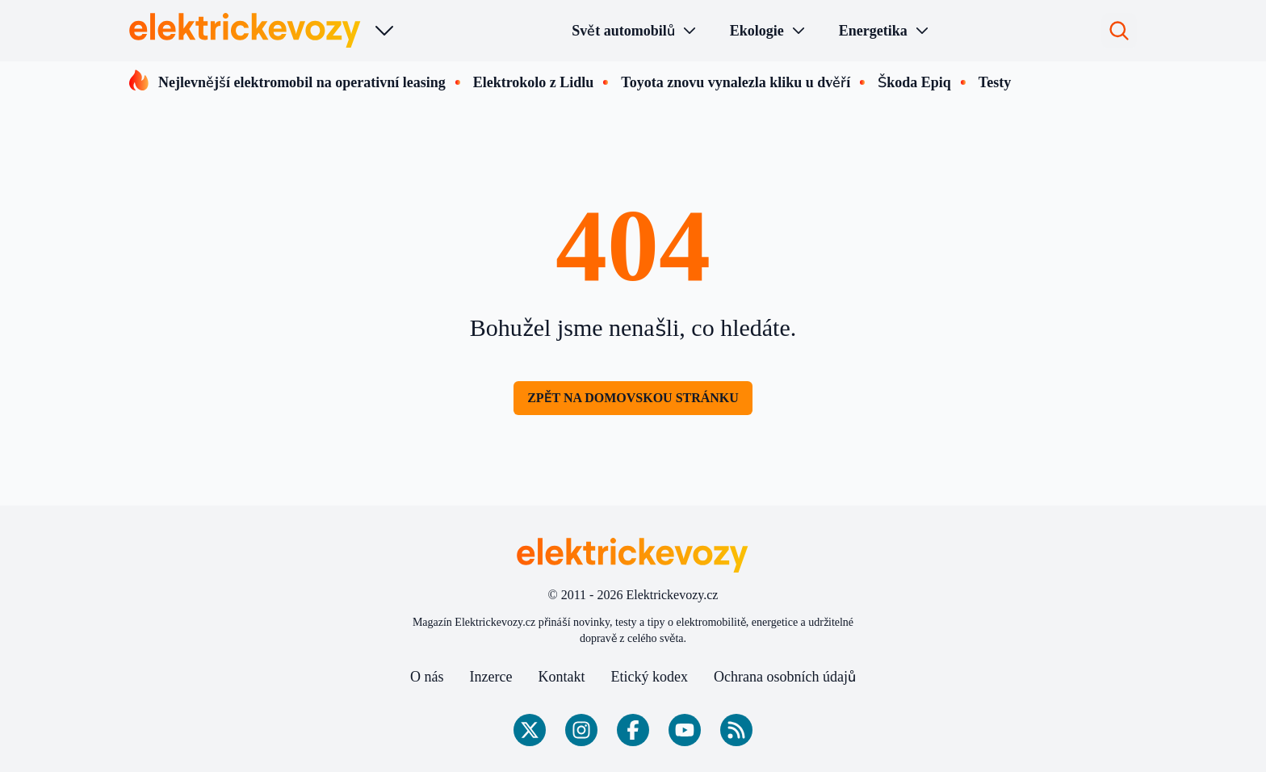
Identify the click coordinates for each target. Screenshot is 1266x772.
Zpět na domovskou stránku (633, 398)
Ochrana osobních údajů (785, 677)
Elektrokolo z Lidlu (533, 82)
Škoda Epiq (914, 82)
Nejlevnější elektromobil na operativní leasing (302, 82)
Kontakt (562, 677)
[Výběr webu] (384, 31)
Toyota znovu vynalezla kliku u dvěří (735, 82)
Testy (995, 82)
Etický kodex (649, 677)
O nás (427, 677)
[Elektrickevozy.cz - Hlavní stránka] (245, 30)
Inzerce (491, 677)
